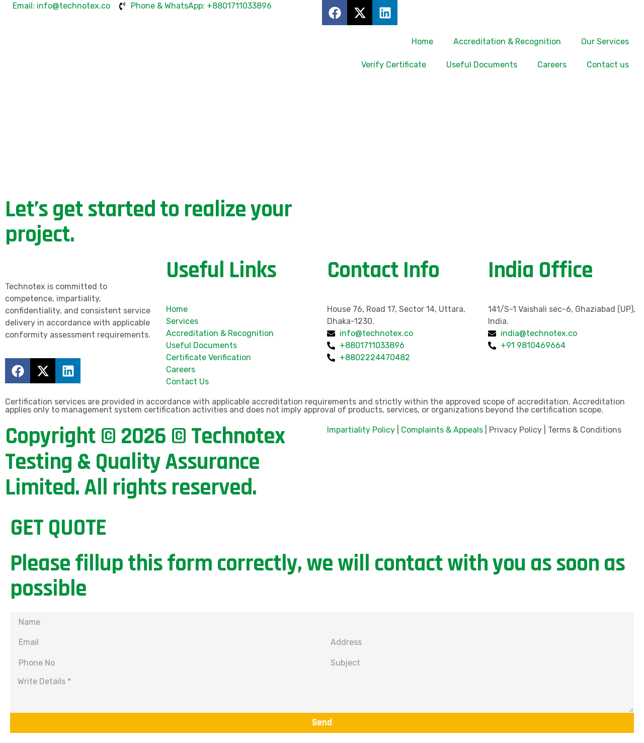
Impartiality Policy (361, 430)
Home (422, 41)
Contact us (608, 64)
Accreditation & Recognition (507, 41)
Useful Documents (481, 64)
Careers (552, 64)
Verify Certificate (393, 64)
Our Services (605, 41)
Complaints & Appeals (442, 430)
